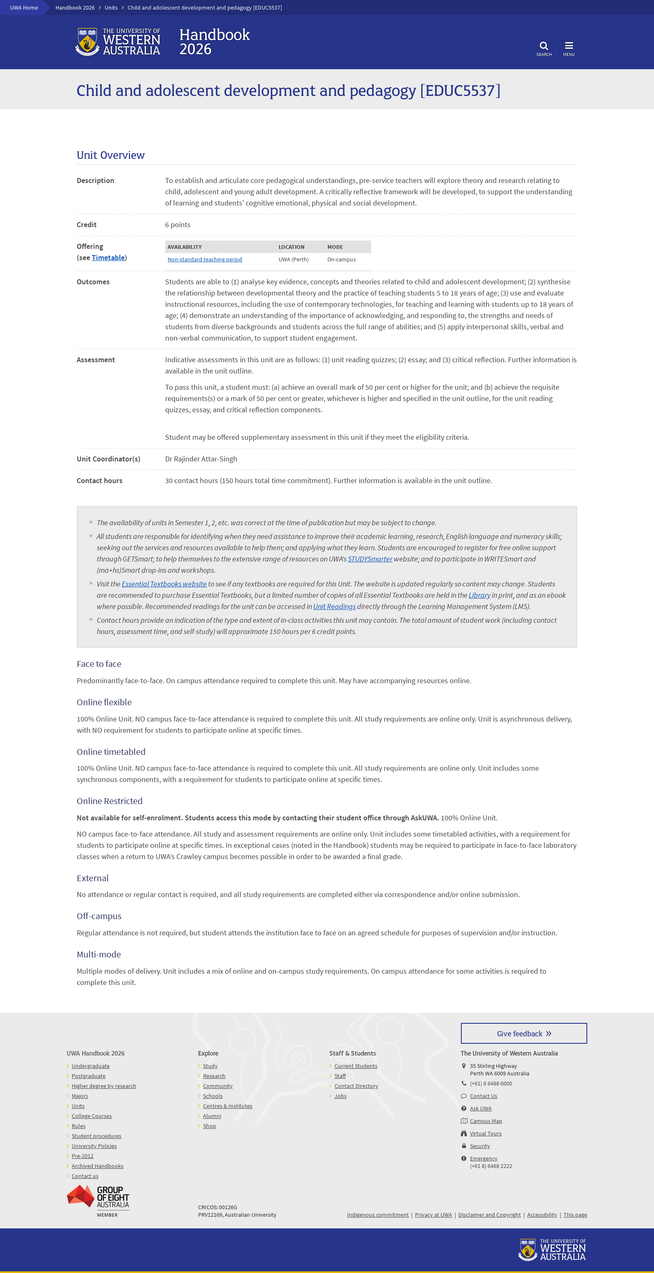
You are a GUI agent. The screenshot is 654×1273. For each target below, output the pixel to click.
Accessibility (542, 1214)
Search (544, 48)
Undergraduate (91, 1066)
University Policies (94, 1146)
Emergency (484, 1158)
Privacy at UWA (433, 1214)
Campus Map (486, 1121)
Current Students (356, 1066)
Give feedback (519, 1033)
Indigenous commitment (378, 1214)
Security (480, 1146)
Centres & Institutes (227, 1106)
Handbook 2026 (75, 7)
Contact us (85, 1176)
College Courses (92, 1116)
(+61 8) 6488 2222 (491, 1166)
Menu (569, 48)
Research (214, 1076)
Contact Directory (356, 1086)
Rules (79, 1126)
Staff (340, 1076)
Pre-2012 (82, 1156)
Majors (80, 1096)
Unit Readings (334, 606)
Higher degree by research (104, 1086)
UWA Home (24, 7)
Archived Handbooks (97, 1166)
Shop (209, 1126)
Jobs (341, 1096)
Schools (213, 1096)
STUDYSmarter (370, 559)
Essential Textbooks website (164, 584)
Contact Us (483, 1096)
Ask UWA (481, 1108)
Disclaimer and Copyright (489, 1214)
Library (479, 595)
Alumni (212, 1116)
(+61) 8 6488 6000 (491, 1083)
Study (210, 1066)
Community (218, 1086)
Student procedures (96, 1136)
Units (111, 7)
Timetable (108, 257)
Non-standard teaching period (205, 259)
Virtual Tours (486, 1133)
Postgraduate (89, 1076)
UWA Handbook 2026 (96, 1053)
